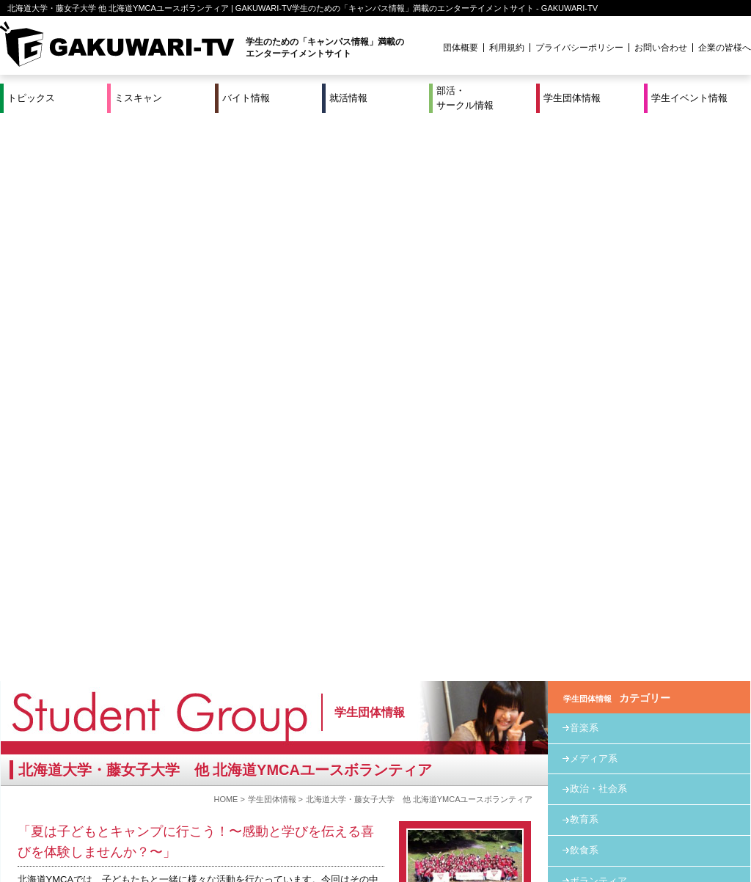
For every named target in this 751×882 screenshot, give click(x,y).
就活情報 (348, 97)
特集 (276, 814)
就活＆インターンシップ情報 (202, 814)
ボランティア (598, 318)
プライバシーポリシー (579, 48)
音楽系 (584, 165)
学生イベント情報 (689, 97)
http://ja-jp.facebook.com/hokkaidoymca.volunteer (144, 536)
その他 (584, 349)
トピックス (31, 97)
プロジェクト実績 (276, 831)
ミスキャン (138, 97)
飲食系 (584, 287)
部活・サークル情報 (465, 98)
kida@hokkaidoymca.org (101, 561)
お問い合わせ (660, 48)
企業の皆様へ (724, 48)
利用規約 (506, 48)
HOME (225, 236)
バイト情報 (246, 97)
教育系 (584, 256)
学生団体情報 (572, 97)
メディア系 (594, 196)
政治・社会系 (598, 226)
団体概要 (460, 48)
